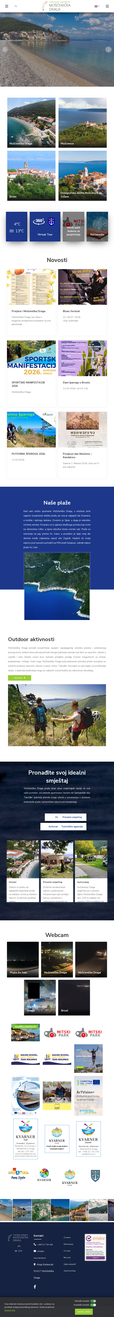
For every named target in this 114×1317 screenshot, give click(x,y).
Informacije (68, 1244)
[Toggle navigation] (7, 6)
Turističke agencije (72, 826)
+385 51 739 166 (45, 1244)
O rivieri (67, 1251)
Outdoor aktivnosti (31, 639)
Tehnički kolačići (81, 1301)
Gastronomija (70, 1270)
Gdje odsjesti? (70, 1264)
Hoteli (42, 817)
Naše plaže (57, 502)
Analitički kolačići (81, 1304)
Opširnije (19, 677)
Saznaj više (9, 1310)
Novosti (67, 1257)
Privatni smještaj (72, 817)
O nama (67, 1237)
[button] (97, 6)
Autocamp (42, 826)
